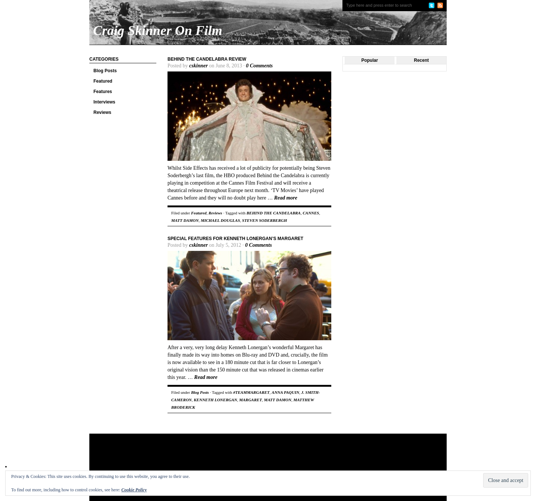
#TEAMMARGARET (251, 392)
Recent (421, 60)
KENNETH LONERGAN (215, 400)
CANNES (311, 213)
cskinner (198, 65)
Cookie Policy (134, 489)
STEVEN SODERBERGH (264, 220)
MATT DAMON (185, 220)
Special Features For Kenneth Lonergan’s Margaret (235, 238)
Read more (285, 198)
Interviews (104, 102)
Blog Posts (105, 70)
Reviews (102, 112)
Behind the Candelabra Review (207, 59)
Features (102, 91)
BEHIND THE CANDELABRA (273, 213)
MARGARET (250, 400)
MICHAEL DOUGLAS (220, 220)
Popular (369, 60)
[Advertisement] (232, 458)
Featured (102, 81)
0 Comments (259, 65)
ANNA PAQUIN (285, 392)
